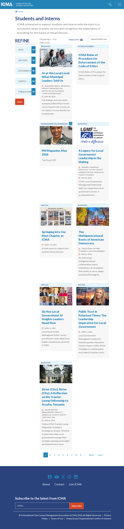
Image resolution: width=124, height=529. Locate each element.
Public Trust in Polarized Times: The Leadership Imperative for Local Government (92, 319)
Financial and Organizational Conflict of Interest (88, 518)
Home (20, 11)
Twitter (63, 477)
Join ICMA (75, 484)
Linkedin (76, 477)
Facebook (50, 477)
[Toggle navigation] (120, 4)
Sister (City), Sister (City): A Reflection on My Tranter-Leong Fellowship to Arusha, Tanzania (55, 397)
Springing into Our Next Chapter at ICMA (54, 235)
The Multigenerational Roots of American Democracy (91, 237)
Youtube (56, 477)
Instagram (70, 477)
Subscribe (77, 505)
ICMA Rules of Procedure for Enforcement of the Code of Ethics (92, 60)
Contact (59, 484)
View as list (74, 39)
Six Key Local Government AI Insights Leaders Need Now (53, 317)
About (46, 484)
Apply (19, 102)
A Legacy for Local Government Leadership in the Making (91, 156)
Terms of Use (57, 518)
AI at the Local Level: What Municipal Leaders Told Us (56, 76)
